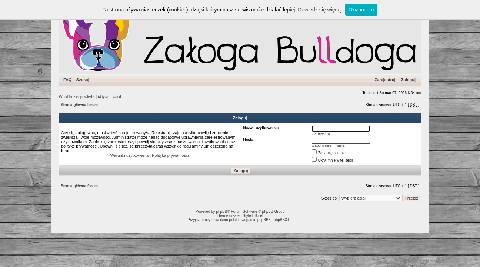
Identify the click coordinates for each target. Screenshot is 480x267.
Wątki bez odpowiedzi (77, 97)
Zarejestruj (384, 80)
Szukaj (82, 80)
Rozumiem (361, 10)
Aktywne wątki (109, 97)
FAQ (67, 80)
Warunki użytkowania (129, 155)
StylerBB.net (253, 216)
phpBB (221, 212)
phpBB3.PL (283, 220)
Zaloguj (408, 80)
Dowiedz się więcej (319, 10)
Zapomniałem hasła (328, 146)
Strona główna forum (79, 105)
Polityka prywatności (170, 155)
